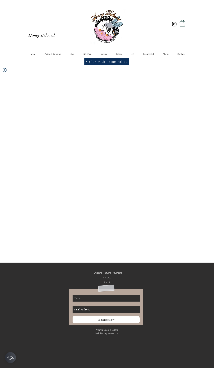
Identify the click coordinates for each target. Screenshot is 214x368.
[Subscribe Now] (106, 319)
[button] (182, 23)
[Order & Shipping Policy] (107, 61)
